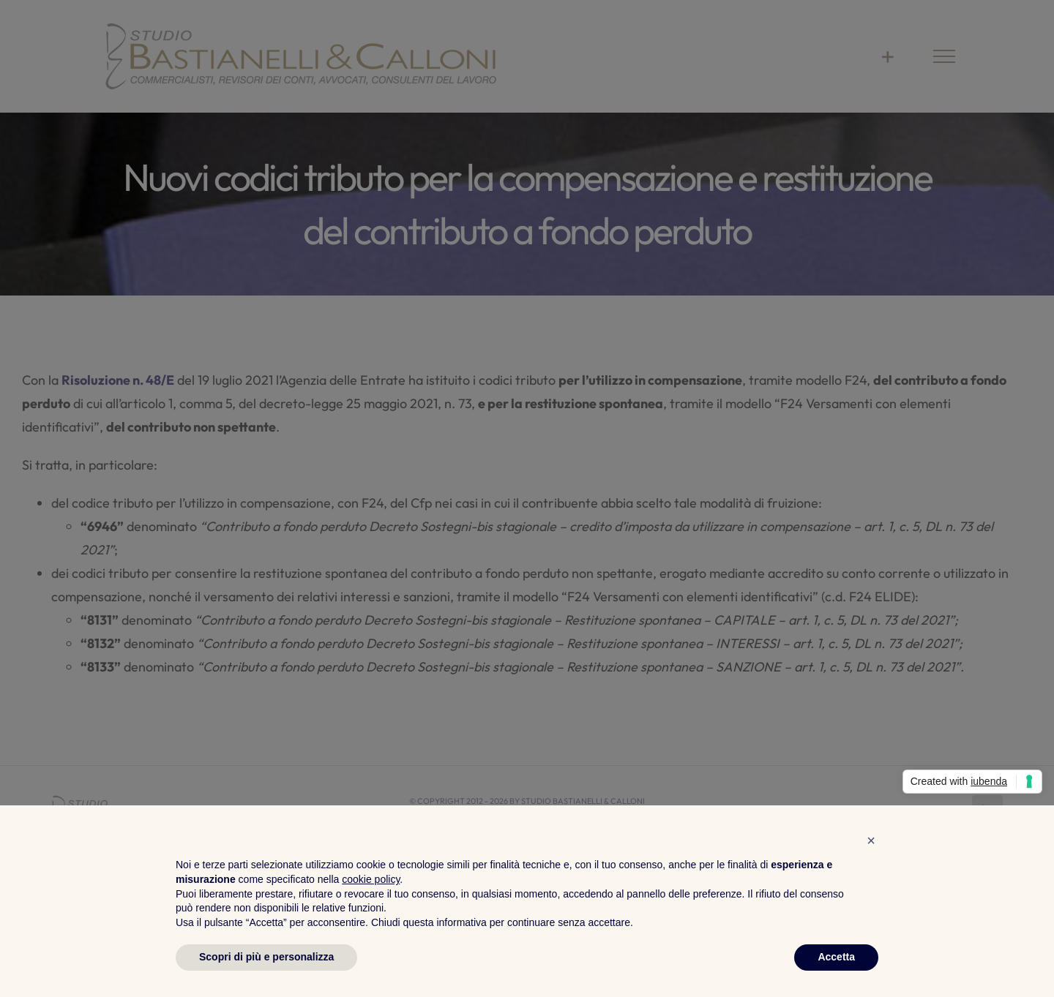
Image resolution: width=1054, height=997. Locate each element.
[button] (871, 840)
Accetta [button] (836, 957)
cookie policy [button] (371, 879)
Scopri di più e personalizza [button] (266, 957)
